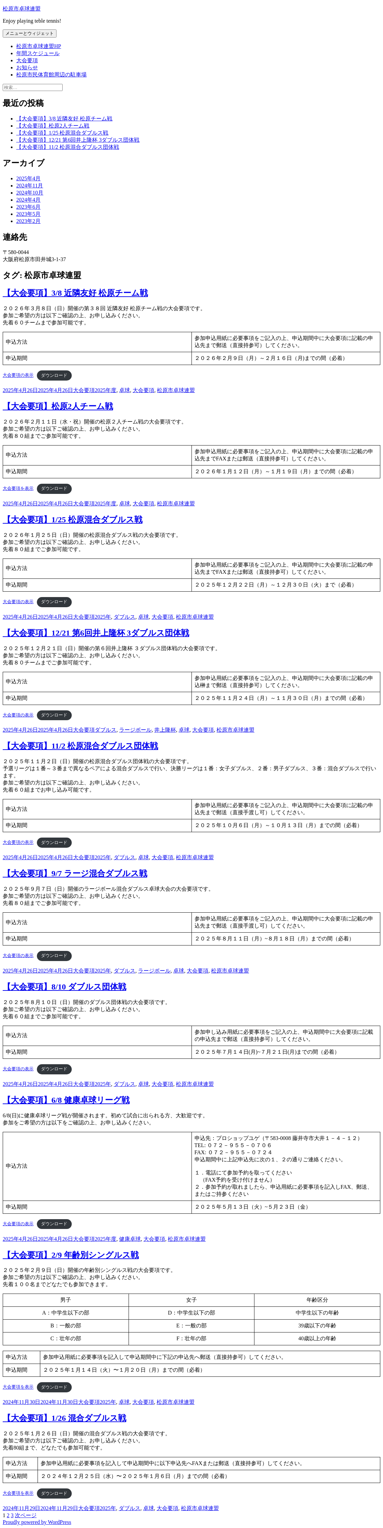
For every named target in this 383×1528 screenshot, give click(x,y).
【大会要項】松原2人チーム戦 (52, 126)
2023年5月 (28, 214)
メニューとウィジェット (29, 33)
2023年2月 (28, 221)
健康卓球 (130, 1239)
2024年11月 (29, 185)
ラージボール (135, 730)
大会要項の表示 (18, 375)
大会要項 (27, 60)
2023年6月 (28, 207)
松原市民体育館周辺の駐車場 (51, 74)
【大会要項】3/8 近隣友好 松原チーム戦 (64, 118)
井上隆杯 (165, 730)
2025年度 (105, 390)
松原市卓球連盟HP (38, 46)
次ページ (26, 1515)
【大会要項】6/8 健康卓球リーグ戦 (66, 1100)
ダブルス (124, 617)
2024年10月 (29, 193)
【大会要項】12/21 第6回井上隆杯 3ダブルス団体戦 (77, 140)
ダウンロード (54, 375)
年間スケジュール (38, 53)
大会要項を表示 (18, 488)
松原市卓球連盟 (22, 9)
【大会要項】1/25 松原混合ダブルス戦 (62, 133)
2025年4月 (28, 178)
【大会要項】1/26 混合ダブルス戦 (64, 1418)
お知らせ (27, 67)
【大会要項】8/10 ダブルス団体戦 (64, 986)
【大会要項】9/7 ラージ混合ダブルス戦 (75, 873)
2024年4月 (28, 200)
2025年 (103, 617)
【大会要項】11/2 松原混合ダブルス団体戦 (67, 147)
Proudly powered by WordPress (37, 1522)
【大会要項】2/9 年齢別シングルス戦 (71, 1255)
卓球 (124, 390)
